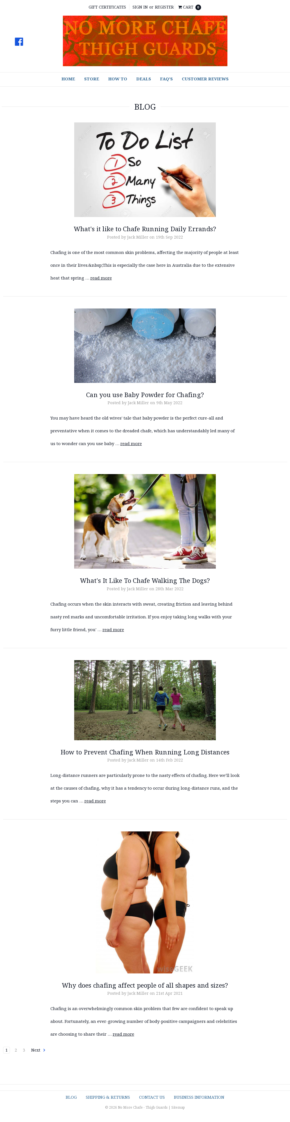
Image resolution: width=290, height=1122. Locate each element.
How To (117, 79)
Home (68, 79)
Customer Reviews (205, 79)
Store (91, 79)
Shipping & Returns (108, 1097)
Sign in (140, 7)
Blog (71, 1097)
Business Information (199, 1097)
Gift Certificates (107, 7)
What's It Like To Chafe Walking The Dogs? (145, 580)
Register (164, 7)
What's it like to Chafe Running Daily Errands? (145, 228)
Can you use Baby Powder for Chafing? (145, 394)
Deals (143, 79)
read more (101, 278)
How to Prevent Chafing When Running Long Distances (145, 752)
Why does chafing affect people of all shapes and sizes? (145, 985)
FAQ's (166, 79)
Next (38, 1050)
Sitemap (178, 1107)
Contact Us (152, 1097)
